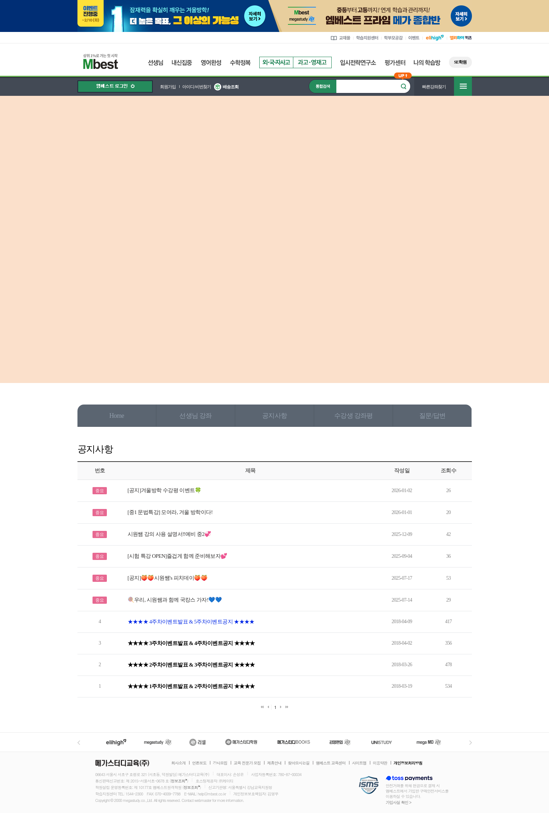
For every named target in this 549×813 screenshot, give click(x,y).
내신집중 (182, 63)
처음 (262, 707)
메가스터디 (158, 742)
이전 (268, 707)
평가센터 (395, 63)
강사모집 (220, 763)
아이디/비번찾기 (196, 86)
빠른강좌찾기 (434, 86)
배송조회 (230, 86)
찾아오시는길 (298, 763)
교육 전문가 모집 (247, 763)
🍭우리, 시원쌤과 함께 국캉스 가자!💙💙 (175, 600)
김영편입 (340, 742)
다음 (280, 707)
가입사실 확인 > (398, 802)
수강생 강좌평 (353, 415)
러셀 (197, 742)
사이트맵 (359, 763)
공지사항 (274, 415)
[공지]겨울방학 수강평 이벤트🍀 (165, 490)
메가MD (429, 742)
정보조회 (178, 781)
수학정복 (240, 63)
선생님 (155, 63)
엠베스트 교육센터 (331, 763)
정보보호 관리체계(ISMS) (369, 785)
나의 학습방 (427, 63)
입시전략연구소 (358, 63)
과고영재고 (312, 62)
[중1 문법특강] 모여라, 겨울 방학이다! (170, 512)
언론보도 (199, 763)
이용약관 (380, 763)
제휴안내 (274, 763)
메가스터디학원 (241, 742)
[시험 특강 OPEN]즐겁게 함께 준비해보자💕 (177, 556)
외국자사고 (276, 62)
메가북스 (294, 742)
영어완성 (211, 63)
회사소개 (178, 763)
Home (116, 415)
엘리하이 (116, 742)
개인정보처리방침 (408, 763)
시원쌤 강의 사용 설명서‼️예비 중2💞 (169, 534)
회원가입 (168, 86)
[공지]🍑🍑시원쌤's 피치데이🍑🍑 (167, 578)
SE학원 (460, 62)
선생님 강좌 (195, 415)
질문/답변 (432, 415)
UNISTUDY (385, 742)
